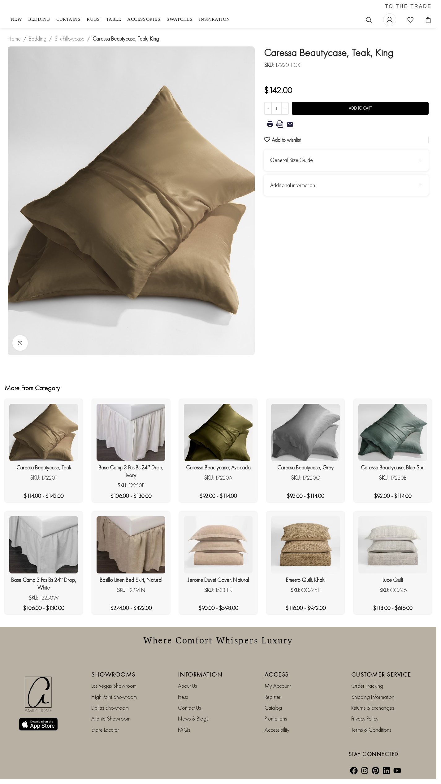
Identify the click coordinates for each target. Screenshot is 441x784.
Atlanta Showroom (110, 718)
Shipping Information (372, 696)
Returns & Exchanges (372, 707)
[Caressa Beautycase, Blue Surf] (392, 432)
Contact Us (189, 707)
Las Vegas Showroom (113, 685)
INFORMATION (200, 674)
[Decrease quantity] (268, 108)
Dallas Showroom (110, 707)
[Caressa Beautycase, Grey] (305, 432)
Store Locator (105, 729)
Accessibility (277, 729)
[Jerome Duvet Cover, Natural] (218, 544)
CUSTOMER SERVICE (381, 674)
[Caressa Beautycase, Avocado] (218, 432)
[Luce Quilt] (392, 544)
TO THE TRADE (408, 6)
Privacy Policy (364, 718)
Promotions (276, 718)
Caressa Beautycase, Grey (305, 467)
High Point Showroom (114, 696)
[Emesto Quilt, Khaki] (305, 544)
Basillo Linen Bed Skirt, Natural (131, 579)
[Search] (369, 20)
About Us (187, 685)
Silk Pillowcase (69, 38)
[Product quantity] (276, 108)
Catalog (273, 707)
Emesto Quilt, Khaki (305, 579)
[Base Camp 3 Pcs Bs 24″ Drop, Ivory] (131, 432)
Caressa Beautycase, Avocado (218, 467)
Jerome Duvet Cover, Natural (218, 579)
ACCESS (277, 674)
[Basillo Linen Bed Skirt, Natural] (131, 544)
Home (14, 38)
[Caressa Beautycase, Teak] (43, 432)
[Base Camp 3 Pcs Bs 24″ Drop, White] (43, 544)
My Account (278, 685)
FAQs (184, 729)
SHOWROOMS (113, 674)
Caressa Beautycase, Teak (43, 467)
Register (273, 696)
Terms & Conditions (371, 729)
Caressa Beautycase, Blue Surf (393, 467)
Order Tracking (367, 685)
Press (183, 696)
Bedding (37, 38)
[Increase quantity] (285, 108)
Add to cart (360, 108)
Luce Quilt (393, 579)
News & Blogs (193, 718)
